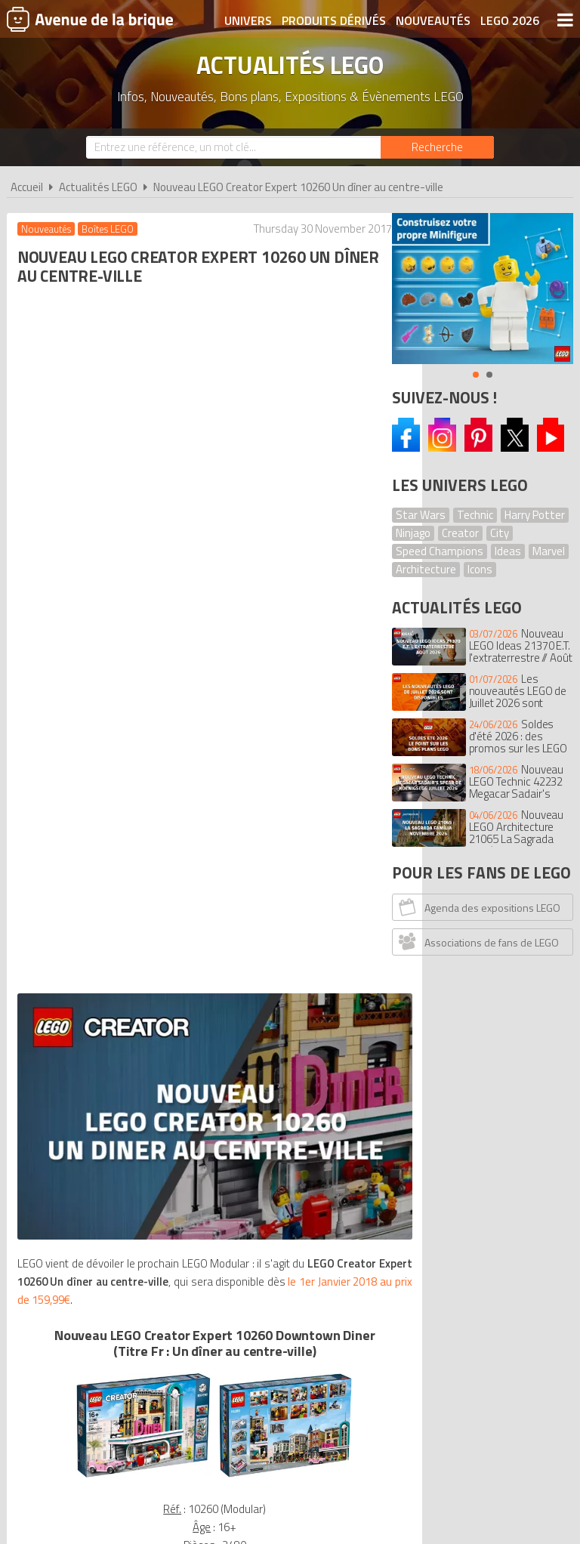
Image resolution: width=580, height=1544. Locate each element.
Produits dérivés (334, 20)
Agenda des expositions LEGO (478, 906)
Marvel (548, 551)
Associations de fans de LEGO (477, 941)
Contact (537, 1320)
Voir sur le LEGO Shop (192, 980)
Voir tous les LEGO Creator (192, 1086)
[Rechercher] (437, 147)
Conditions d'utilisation (291, 1320)
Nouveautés (433, 20)
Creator (460, 533)
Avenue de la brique (90, 19)
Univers (248, 20)
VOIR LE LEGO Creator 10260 (192, 947)
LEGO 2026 (509, 20)
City (499, 533)
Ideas (508, 551)
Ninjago (413, 533)
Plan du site (466, 1320)
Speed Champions (439, 551)
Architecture (426, 569)
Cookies (397, 1320)
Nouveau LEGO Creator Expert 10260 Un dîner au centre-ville (298, 187)
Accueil (27, 187)
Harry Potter (534, 514)
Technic (475, 514)
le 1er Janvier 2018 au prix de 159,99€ (106, 573)
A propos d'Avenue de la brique (112, 1320)
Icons (479, 569)
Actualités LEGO (98, 187)
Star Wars (421, 514)
